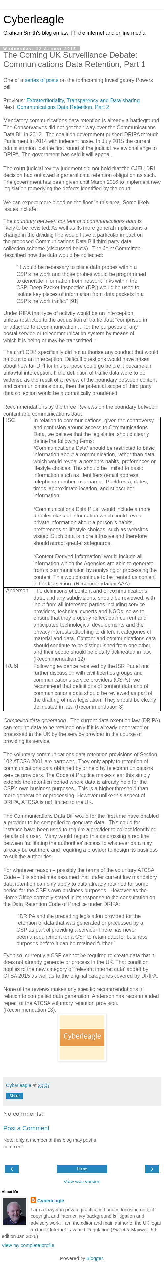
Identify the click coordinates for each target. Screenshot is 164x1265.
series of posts (41, 80)
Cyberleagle (33, 19)
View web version (82, 1181)
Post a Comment (26, 1128)
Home (82, 1169)
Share (14, 1096)
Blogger (94, 1258)
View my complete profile (28, 1245)
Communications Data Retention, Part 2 (63, 107)
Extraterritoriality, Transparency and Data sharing (83, 100)
